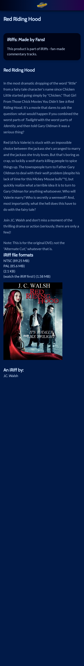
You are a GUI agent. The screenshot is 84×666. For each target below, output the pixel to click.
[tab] (41, 39)
